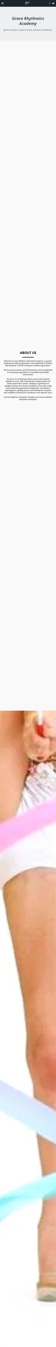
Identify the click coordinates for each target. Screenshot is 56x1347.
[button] (2, 3)
